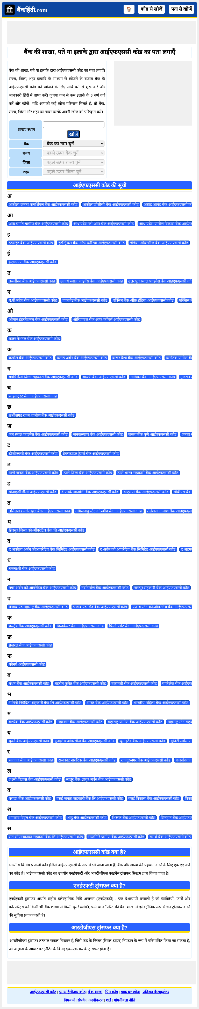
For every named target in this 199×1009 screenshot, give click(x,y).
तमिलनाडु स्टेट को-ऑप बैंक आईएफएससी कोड (108, 511)
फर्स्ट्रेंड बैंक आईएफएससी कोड (30, 626)
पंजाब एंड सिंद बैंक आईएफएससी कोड (100, 607)
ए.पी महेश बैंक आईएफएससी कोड (33, 300)
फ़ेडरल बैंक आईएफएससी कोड (30, 645)
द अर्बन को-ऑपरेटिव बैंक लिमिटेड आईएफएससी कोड (138, 549)
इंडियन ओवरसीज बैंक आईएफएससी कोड (159, 243)
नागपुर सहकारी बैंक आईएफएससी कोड (161, 588)
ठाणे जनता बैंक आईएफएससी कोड (33, 473)
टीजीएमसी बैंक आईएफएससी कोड (33, 454)
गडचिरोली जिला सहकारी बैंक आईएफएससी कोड (43, 377)
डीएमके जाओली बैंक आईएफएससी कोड (89, 492)
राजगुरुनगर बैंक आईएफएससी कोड (145, 760)
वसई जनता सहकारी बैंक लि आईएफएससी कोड (89, 798)
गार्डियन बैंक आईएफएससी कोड (153, 377)
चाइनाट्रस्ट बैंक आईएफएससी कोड (33, 396)
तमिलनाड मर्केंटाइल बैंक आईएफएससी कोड (39, 511)
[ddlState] (73, 153)
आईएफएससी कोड (43, 992)
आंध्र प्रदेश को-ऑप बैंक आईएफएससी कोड (103, 224)
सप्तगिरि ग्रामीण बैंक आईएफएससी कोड (116, 837)
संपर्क (82, 1000)
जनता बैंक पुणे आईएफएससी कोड (152, 434)
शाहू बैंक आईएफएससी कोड (86, 818)
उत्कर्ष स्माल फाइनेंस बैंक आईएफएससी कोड (91, 281)
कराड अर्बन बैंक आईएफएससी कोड (82, 358)
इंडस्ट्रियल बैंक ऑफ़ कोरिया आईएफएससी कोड (91, 243)
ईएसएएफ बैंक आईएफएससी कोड (32, 262)
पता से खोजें (181, 9)
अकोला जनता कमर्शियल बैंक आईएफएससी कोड (43, 204)
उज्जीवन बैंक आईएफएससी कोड (32, 281)
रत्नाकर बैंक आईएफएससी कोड (31, 760)
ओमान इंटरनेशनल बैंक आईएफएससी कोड (38, 319)
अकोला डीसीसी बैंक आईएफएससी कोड (111, 204)
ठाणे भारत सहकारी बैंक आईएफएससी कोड (148, 473)
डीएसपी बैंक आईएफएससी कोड (146, 492)
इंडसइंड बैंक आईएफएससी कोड (31, 243)
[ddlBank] (73, 144)
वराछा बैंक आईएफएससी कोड (30, 798)
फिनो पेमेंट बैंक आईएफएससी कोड (133, 626)
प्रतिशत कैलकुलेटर (156, 992)
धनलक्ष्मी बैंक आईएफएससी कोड (32, 569)
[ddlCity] (73, 172)
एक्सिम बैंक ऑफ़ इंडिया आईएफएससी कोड (143, 300)
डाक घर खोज (130, 992)
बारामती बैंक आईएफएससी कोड (134, 683)
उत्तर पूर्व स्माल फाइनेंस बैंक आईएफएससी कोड (161, 281)
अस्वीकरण (96, 1000)
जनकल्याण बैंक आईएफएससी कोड (98, 434)
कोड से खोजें (151, 9)
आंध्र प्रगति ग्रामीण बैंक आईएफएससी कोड (38, 224)
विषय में (69, 1000)
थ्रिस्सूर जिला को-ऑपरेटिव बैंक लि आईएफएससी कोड (46, 530)
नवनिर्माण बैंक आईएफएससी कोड (105, 588)
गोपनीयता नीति (125, 1000)
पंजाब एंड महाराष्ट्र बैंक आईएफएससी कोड (38, 607)
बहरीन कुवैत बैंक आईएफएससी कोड (80, 683)
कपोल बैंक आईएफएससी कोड (30, 358)
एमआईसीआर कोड (72, 992)
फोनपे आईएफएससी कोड (27, 664)
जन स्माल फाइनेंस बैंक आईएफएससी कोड (38, 434)
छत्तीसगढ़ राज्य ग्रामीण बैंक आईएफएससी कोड (41, 415)
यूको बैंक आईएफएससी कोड (29, 741)
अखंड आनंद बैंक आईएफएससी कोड (169, 204)
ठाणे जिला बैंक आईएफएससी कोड (87, 473)
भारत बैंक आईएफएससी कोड (107, 703)
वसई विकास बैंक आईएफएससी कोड (153, 798)
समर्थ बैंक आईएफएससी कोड (170, 837)
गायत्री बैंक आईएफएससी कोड (104, 377)
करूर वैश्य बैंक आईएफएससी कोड (136, 358)
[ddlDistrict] (73, 162)
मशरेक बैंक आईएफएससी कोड (30, 722)
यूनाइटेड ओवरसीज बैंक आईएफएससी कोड (84, 741)
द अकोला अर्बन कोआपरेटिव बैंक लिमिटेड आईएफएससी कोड (52, 549)
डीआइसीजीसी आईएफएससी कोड (32, 492)
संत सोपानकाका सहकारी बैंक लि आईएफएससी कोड (46, 837)
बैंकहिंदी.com (32, 10)
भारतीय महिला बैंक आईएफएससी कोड (160, 703)
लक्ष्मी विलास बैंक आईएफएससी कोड (35, 779)
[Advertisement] (101, 32)
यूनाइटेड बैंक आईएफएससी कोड (142, 741)
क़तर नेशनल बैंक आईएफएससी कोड (34, 339)
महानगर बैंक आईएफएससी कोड (80, 722)
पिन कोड (111, 992)
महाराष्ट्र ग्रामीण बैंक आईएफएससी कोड (135, 722)
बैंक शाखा (95, 992)
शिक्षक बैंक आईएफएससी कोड (133, 818)
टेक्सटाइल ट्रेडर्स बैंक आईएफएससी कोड (91, 454)
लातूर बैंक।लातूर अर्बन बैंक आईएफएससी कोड (98, 779)
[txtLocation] (73, 124)
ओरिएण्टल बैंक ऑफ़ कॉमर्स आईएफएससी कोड (106, 319)
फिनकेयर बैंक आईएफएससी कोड (80, 626)
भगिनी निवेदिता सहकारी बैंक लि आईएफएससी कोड (45, 703)
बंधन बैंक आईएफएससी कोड (29, 683)
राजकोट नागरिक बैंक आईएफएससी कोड (87, 760)
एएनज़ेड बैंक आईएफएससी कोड (84, 300)
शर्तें (108, 1000)
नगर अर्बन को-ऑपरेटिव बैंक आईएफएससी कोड (42, 588)
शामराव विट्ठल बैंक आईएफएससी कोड (35, 818)
